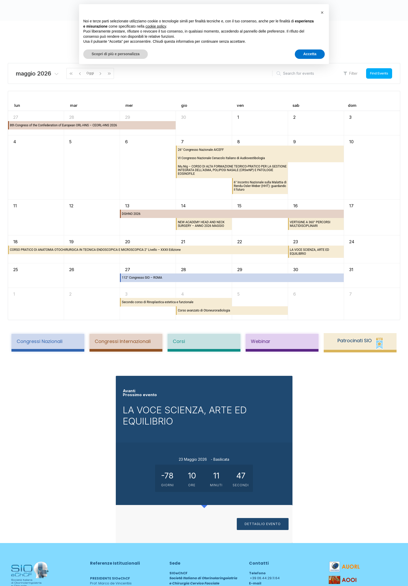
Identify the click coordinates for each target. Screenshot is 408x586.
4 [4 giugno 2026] (182, 294)
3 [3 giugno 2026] (126, 294)
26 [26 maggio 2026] (71, 269)
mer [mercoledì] (129, 105)
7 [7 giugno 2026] (350, 294)
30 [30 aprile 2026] (183, 117)
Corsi (179, 341)
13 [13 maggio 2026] (127, 205)
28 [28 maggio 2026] (183, 269)
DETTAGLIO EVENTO (345, 467)
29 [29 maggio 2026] (239, 269)
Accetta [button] (309, 54)
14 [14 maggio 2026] (183, 205)
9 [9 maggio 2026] (294, 141)
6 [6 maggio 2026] (126, 141)
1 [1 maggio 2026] (238, 117)
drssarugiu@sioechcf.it (268, 502)
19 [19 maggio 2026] (71, 241)
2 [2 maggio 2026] (294, 117)
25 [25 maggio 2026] (15, 269)
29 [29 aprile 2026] (127, 117)
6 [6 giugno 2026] (294, 294)
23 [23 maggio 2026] (295, 241)
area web (180, 543)
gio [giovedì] (184, 105)
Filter (350, 73)
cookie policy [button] (155, 26)
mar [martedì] (74, 105)
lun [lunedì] (17, 105)
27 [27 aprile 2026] (15, 117)
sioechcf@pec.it (262, 516)
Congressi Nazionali (39, 341)
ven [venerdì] (240, 105)
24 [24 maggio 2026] (351, 241)
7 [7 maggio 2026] (182, 141)
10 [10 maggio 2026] (351, 141)
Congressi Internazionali (123, 341)
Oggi (90, 73)
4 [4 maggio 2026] (14, 141)
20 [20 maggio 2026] (127, 241)
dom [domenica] (352, 105)
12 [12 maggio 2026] (71, 205)
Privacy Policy (23, 525)
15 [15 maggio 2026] (239, 205)
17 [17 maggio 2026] (351, 205)
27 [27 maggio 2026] (127, 269)
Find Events (379, 73)
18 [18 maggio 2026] (15, 241)
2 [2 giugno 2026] (70, 294)
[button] (322, 12)
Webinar (260, 341)
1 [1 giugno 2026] (14, 294)
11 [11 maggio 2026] (15, 205)
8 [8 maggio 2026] (238, 141)
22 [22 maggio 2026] (239, 241)
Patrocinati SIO (354, 340)
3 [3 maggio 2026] (350, 117)
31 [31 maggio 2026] (351, 269)
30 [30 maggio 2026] (295, 269)
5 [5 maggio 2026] (70, 141)
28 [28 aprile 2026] (71, 117)
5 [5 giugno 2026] (238, 294)
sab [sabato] (295, 105)
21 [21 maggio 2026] (183, 241)
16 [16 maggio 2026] (295, 205)
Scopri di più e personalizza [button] (115, 54)
